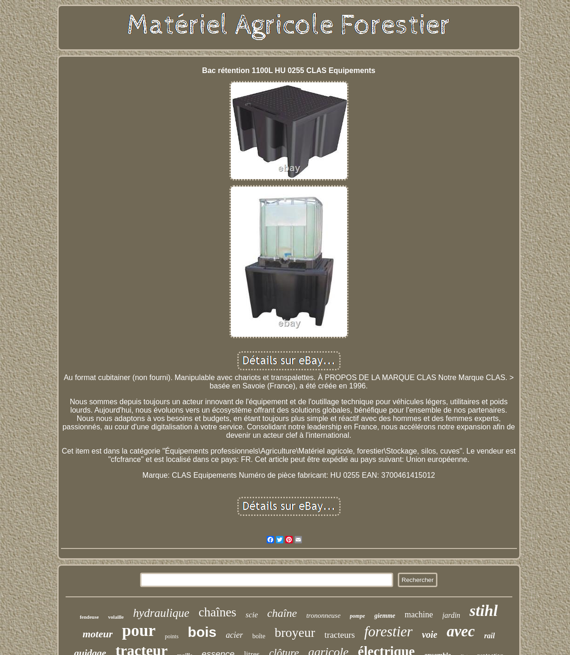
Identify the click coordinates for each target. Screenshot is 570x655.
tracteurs (339, 635)
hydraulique (161, 613)
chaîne (282, 613)
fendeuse (89, 617)
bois (202, 632)
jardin (452, 615)
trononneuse (323, 615)
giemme (384, 615)
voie (429, 634)
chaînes (217, 612)
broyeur (295, 632)
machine (419, 614)
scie (252, 614)
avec (461, 631)
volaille (116, 617)
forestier (388, 631)
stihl (483, 610)
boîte (258, 636)
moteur (97, 634)
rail (489, 636)
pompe (357, 616)
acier (234, 635)
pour (138, 631)
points (171, 636)
